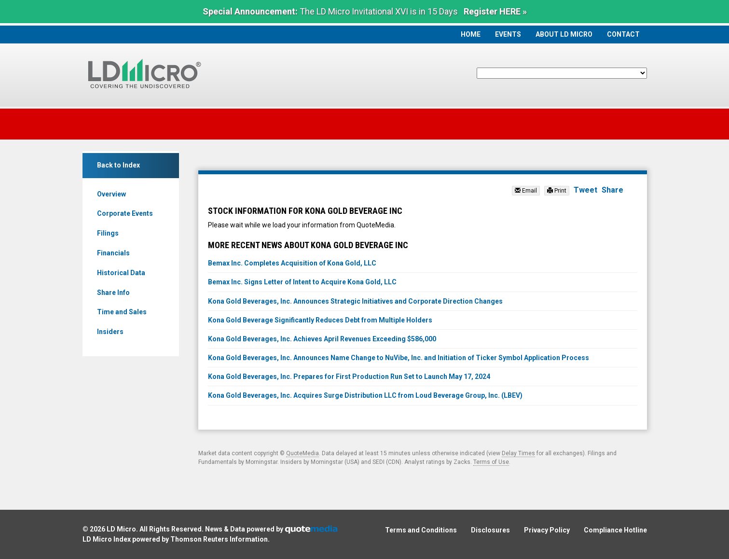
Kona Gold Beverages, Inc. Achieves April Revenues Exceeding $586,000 (322, 339)
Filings (108, 233)
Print (556, 190)
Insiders (110, 331)
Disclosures (490, 530)
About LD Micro (564, 34)
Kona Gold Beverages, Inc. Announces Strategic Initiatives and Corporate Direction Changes (355, 301)
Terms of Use (491, 462)
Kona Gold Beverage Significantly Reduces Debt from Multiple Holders (320, 320)
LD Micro (121, 529)
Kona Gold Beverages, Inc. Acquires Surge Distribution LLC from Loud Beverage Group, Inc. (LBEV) (365, 395)
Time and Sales (122, 312)
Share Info (113, 292)
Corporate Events (125, 213)
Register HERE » (495, 11)
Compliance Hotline (615, 530)
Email (526, 190)
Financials (113, 253)
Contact (623, 34)
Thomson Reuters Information (219, 539)
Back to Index (118, 165)
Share (612, 190)
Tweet (585, 190)
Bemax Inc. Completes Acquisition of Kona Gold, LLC (292, 263)
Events (508, 34)
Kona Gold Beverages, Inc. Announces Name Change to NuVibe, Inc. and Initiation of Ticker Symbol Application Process (398, 358)
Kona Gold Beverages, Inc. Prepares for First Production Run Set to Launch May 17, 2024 (349, 376)
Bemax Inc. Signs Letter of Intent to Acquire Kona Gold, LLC (302, 282)
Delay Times (518, 453)
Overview (111, 194)
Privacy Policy (547, 530)
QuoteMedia (302, 453)
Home (471, 34)
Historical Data (121, 273)
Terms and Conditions (421, 530)
